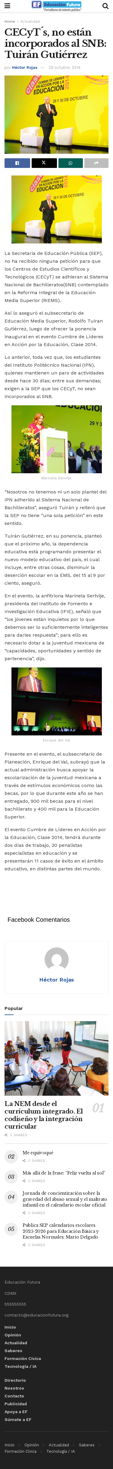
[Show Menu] (7, 6)
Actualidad (30, 21)
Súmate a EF (18, 1419)
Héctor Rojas (24, 67)
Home (10, 21)
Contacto (14, 1395)
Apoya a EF (16, 1411)
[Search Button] (105, 6)
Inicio (10, 1327)
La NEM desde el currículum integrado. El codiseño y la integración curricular (44, 1115)
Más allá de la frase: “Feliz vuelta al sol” (64, 1173)
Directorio (15, 1380)
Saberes (13, 1350)
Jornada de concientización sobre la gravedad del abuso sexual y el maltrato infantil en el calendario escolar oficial (65, 1199)
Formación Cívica (23, 1358)
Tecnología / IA (20, 1366)
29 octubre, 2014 (64, 67)
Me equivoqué (38, 1153)
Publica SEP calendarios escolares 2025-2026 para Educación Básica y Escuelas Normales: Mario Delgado (61, 1231)
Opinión (13, 1334)
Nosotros (14, 1388)
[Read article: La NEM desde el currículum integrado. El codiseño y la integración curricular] (56, 1058)
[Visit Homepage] (56, 6)
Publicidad (16, 1403)
